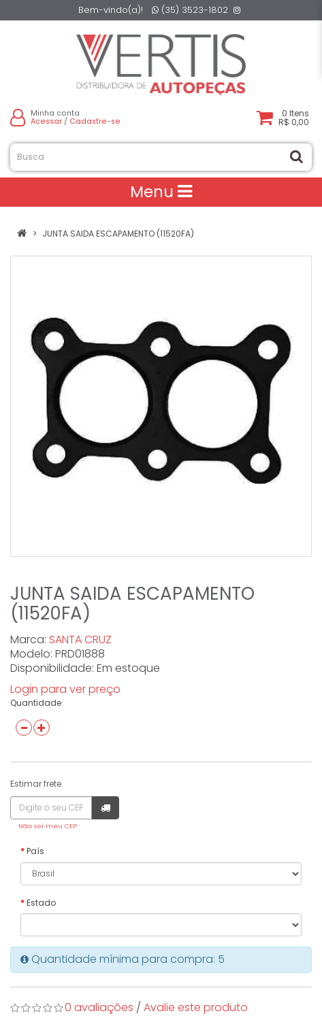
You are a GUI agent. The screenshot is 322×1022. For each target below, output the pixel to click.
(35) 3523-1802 (190, 9)
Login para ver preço (65, 689)
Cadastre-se (94, 121)
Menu (161, 192)
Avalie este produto (196, 1007)
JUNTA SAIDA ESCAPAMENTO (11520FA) (118, 233)
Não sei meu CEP (47, 825)
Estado (41, 902)
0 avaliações (99, 1007)
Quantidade (35, 703)
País (35, 851)
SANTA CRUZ (80, 639)
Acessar (46, 121)
